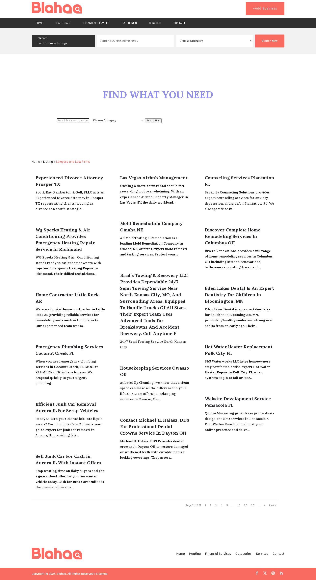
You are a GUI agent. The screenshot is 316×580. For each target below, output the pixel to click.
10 (239, 505)
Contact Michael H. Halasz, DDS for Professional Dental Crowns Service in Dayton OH (154, 426)
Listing (48, 161)
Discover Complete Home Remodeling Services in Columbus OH (232, 236)
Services (155, 23)
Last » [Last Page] (272, 505)
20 (245, 505)
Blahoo (61, 574)
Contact (179, 23)
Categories (129, 23)
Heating (195, 553)
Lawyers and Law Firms (73, 161)
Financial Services (96, 23)
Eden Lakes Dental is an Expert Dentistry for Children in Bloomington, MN (239, 294)
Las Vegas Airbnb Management (154, 178)
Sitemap (101, 574)
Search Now (270, 41)
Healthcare (63, 23)
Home (39, 23)
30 (252, 505)
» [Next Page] (264, 505)
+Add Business (265, 8)
